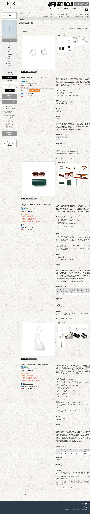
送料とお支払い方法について (8, 109)
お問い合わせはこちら (9, 133)
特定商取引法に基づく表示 (8, 115)
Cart (86, 9)
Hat (9, 61)
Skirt (9, 52)
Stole (9, 65)
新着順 (86, 28)
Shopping (73, 8)
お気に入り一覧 (55, 14)
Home (51, 8)
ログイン (71, 14)
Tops (9, 45)
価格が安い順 (71, 28)
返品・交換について (7, 111)
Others (9, 68)
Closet (66, 8)
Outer (9, 47)
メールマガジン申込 (9, 102)
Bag (9, 56)
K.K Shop (22, 19)
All (9, 42)
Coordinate (59, 8)
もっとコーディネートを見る (64, 158)
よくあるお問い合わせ (7, 117)
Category (9, 40)
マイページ (64, 14)
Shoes (9, 58)
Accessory (9, 63)
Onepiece (9, 54)
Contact (80, 8)
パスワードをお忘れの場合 (82, 14)
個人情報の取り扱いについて (8, 113)
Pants (9, 49)
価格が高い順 (80, 28)
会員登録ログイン (9, 96)
